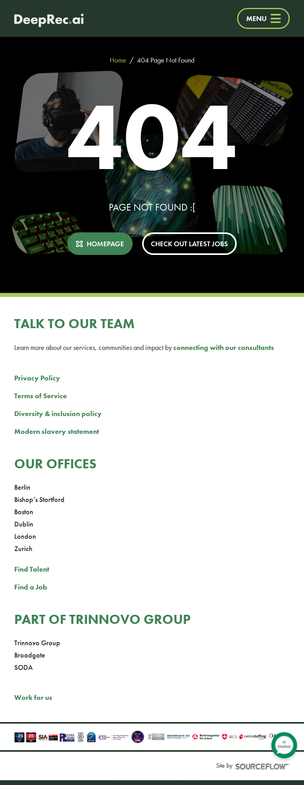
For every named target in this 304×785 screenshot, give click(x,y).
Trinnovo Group (37, 642)
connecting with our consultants (223, 347)
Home (118, 60)
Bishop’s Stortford (39, 499)
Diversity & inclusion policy (58, 413)
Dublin (23, 523)
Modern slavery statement (56, 431)
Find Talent (31, 569)
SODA (23, 667)
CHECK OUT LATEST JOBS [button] (189, 243)
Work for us (33, 697)
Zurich (23, 548)
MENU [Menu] (263, 18)
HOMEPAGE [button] (105, 243)
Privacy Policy (37, 377)
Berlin (22, 487)
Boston (23, 511)
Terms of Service (40, 395)
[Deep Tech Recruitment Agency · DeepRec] (41, 18)
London (25, 536)
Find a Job (30, 586)
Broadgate (29, 655)
